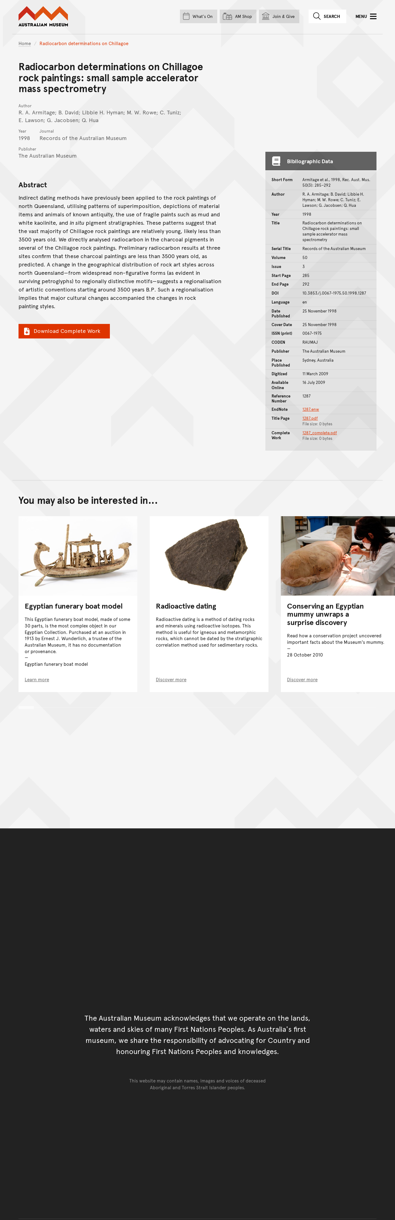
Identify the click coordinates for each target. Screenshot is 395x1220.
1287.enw (310, 409)
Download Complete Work (61, 331)
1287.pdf (310, 418)
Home (25, 43)
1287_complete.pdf (319, 433)
